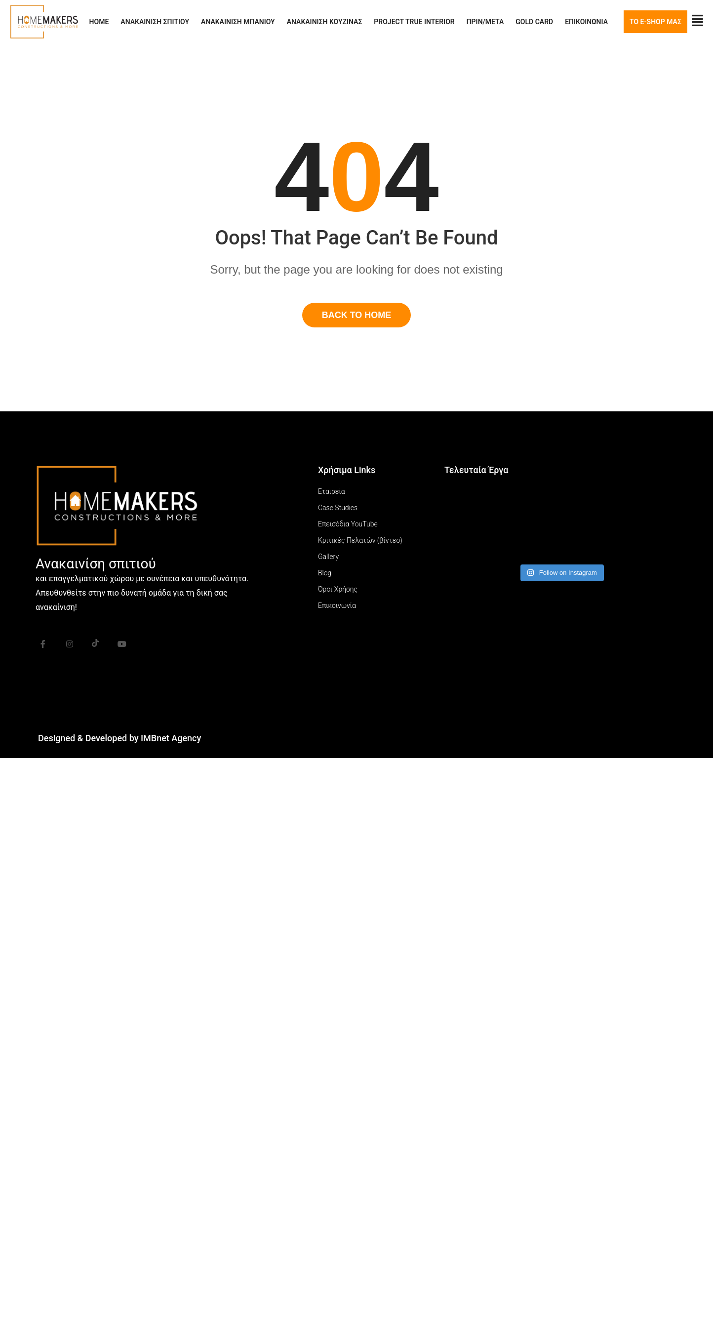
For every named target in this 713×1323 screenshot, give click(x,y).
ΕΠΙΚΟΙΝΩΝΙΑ (586, 22)
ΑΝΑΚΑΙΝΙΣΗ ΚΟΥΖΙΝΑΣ (324, 22)
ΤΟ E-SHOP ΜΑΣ (655, 22)
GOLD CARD (534, 22)
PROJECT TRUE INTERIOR (414, 22)
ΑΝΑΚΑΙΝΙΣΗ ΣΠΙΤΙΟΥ (154, 22)
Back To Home (357, 315)
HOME (99, 22)
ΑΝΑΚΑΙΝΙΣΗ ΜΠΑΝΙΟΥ (238, 22)
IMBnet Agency (171, 738)
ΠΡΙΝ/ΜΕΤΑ (485, 22)
